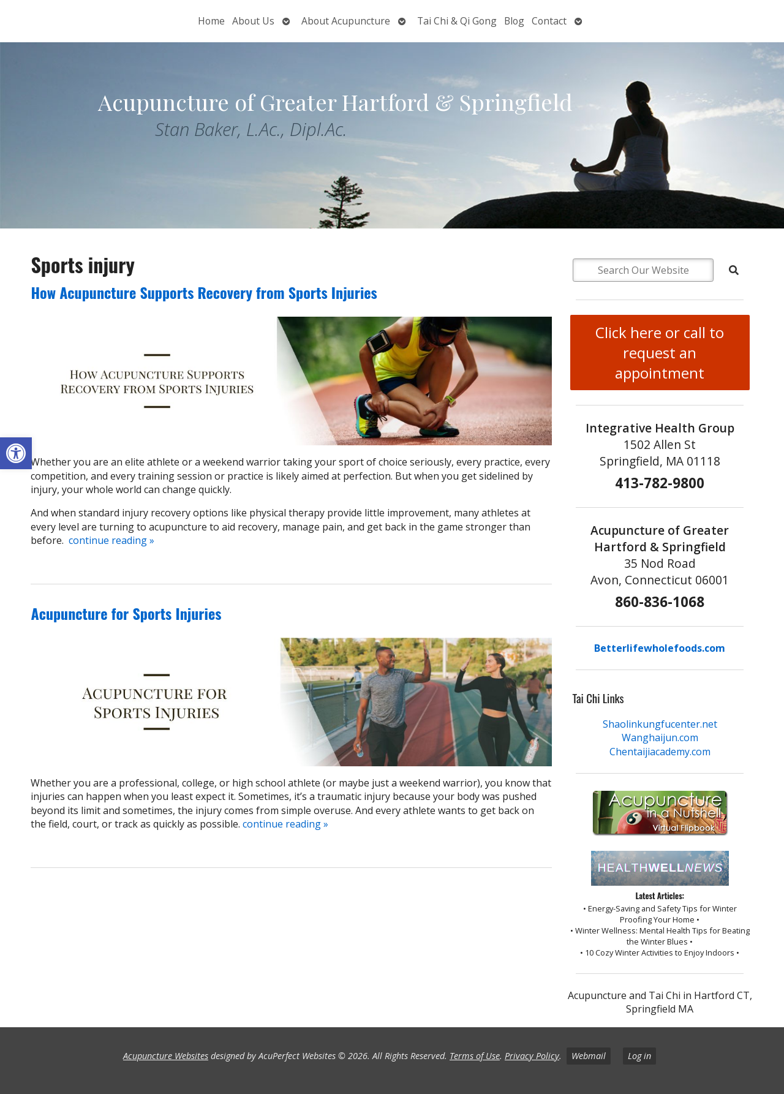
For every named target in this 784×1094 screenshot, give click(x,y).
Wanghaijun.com (660, 737)
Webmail (588, 1056)
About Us (253, 21)
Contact (549, 21)
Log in (639, 1056)
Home (211, 21)
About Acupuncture (345, 21)
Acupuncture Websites (165, 1056)
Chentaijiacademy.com (659, 751)
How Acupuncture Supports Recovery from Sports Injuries (204, 292)
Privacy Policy (532, 1056)
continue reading (111, 540)
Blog (514, 21)
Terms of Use (475, 1056)
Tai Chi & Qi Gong (457, 21)
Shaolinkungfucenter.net (660, 724)
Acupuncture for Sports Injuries (126, 613)
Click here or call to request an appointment (659, 352)
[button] (16, 453)
